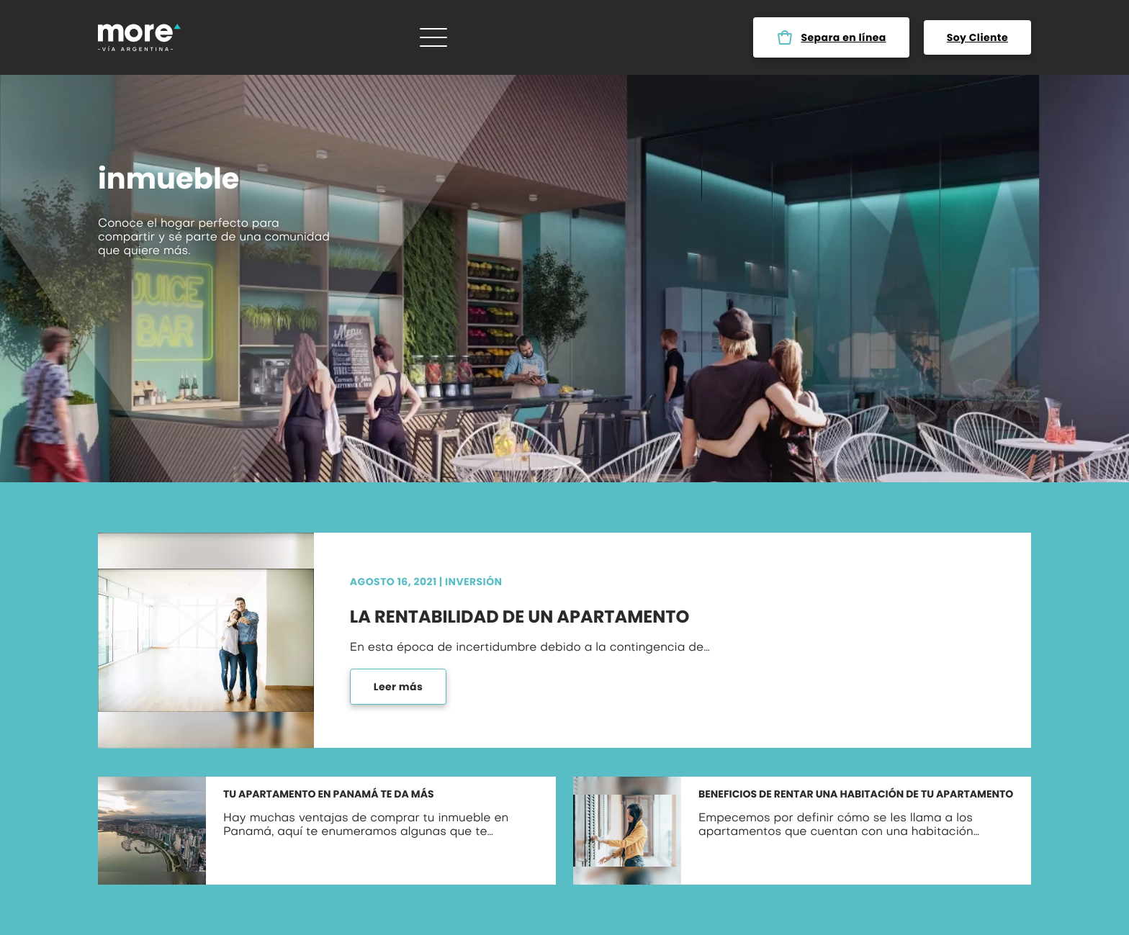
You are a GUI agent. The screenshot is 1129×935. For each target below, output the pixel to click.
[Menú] (433, 37)
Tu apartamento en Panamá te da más (328, 794)
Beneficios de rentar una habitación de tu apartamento (855, 794)
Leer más (398, 686)
